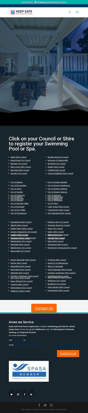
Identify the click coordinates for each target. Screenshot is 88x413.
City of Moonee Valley (20, 203)
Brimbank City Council (57, 163)
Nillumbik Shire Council (20, 273)
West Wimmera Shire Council (59, 277)
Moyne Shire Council (19, 263)
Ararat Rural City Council (20, 160)
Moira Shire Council (55, 241)
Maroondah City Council (20, 251)
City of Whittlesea (55, 200)
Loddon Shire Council (19, 235)
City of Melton (16, 197)
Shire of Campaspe (55, 266)
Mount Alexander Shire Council (23, 260)
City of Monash (17, 200)
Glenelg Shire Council (19, 225)
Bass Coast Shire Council (21, 167)
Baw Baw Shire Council (20, 170)
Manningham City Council (21, 241)
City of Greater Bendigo (57, 182)
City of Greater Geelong (57, 189)
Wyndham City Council (57, 284)
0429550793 (18, 340)
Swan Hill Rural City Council (22, 281)
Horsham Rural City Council (59, 225)
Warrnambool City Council (21, 288)
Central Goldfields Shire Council (60, 173)
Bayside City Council (19, 173)
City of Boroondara (18, 185)
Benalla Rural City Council (58, 157)
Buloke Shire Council (56, 167)
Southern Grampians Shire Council (61, 273)
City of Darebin (17, 192)
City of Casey (16, 189)
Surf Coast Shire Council (20, 278)
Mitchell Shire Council (56, 238)
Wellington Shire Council (20, 291)
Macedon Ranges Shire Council (23, 238)
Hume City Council (55, 228)
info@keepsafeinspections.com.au (28, 345)
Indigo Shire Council (56, 232)
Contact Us (44, 308)
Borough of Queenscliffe (58, 160)
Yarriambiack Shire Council (58, 290)
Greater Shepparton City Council (24, 232)
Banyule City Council (19, 163)
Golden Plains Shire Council (22, 228)
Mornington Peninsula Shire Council (62, 248)
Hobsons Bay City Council (58, 222)
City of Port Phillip (18, 210)
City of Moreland (17, 206)
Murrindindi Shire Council (21, 266)
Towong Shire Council (19, 284)
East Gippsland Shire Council (59, 213)
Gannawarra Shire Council (21, 222)
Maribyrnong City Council (21, 248)
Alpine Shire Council (18, 157)
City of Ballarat (17, 182)
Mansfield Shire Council (20, 244)
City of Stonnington (19, 213)
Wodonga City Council (57, 280)
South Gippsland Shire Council (60, 269)
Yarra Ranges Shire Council (59, 287)
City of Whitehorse (55, 197)
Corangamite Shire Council (58, 210)
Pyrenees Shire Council (57, 260)
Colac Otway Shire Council (58, 206)
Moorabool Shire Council (58, 244)
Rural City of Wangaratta (58, 263)
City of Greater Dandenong (59, 185)
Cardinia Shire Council (56, 170)
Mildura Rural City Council (58, 235)
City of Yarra (53, 203)
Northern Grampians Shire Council (24, 276)
